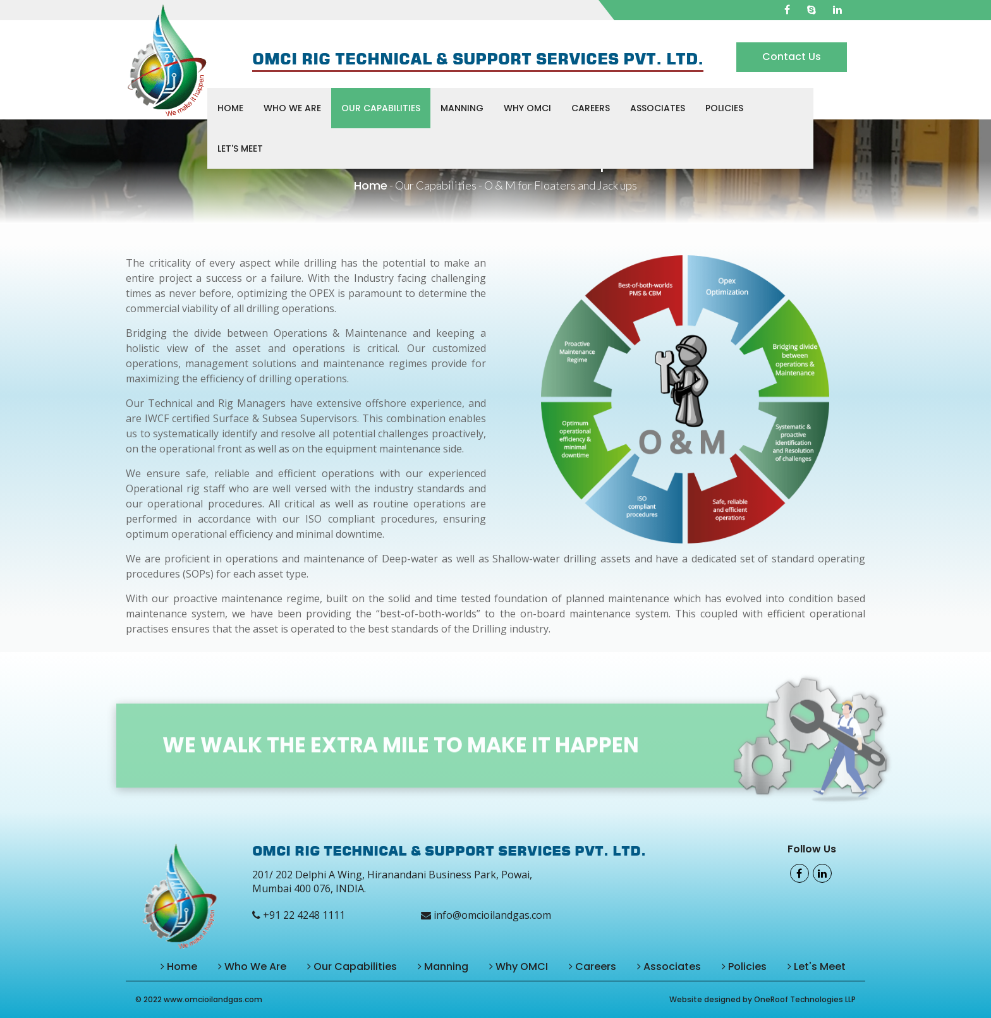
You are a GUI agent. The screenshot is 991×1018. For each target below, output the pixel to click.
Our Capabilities (380, 108)
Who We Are (292, 108)
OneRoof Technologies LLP (805, 999)
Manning (462, 108)
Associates (657, 108)
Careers (590, 108)
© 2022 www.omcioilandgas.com (198, 999)
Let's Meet (240, 148)
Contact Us (791, 56)
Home (230, 108)
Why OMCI (527, 108)
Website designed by (711, 999)
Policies (724, 108)
